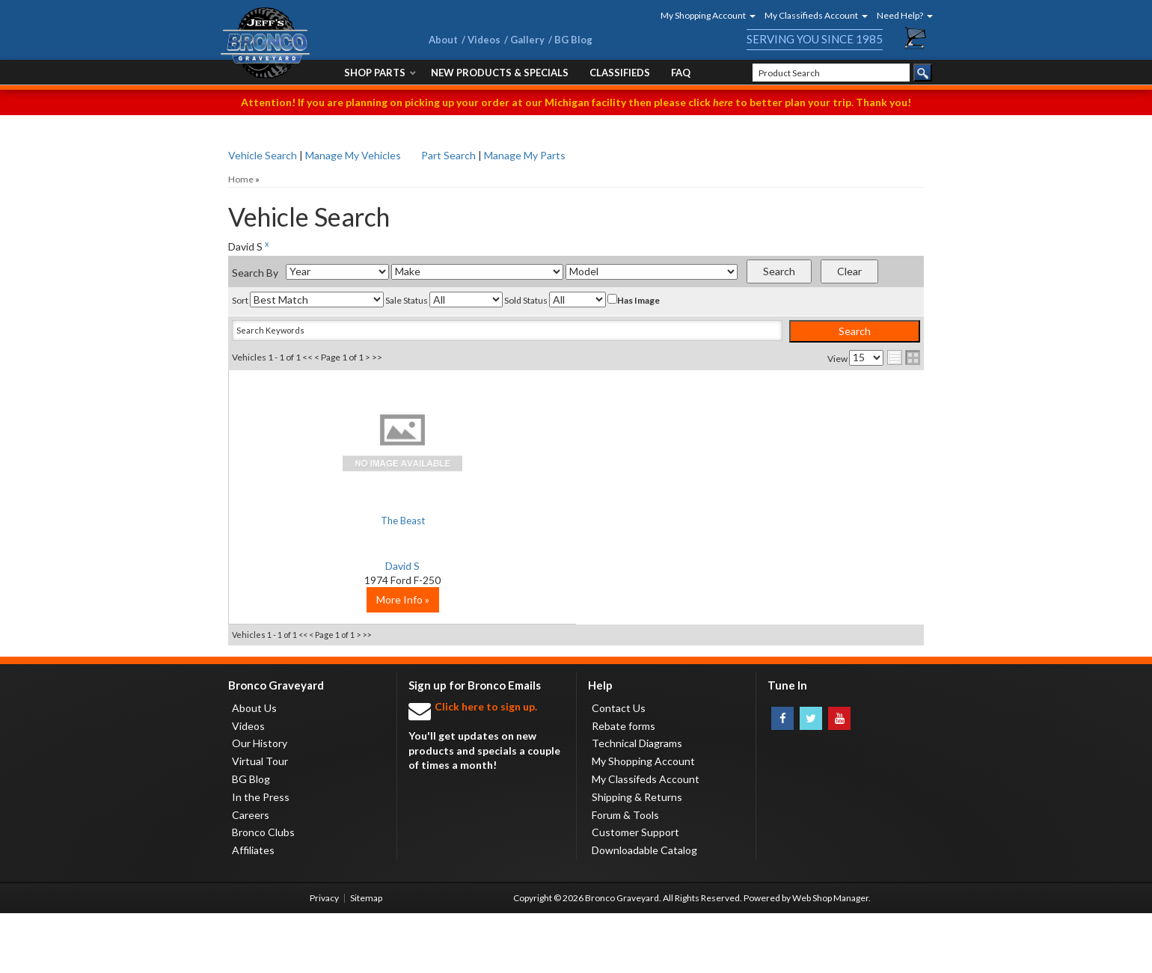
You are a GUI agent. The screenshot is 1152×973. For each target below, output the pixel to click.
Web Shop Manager (830, 957)
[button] (703, 15)
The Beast (344, 520)
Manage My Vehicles (353, 155)
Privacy (324, 957)
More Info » (344, 659)
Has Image (633, 300)
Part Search (448, 155)
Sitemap (366, 957)
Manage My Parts (525, 155)
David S (344, 565)
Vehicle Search (262, 155)
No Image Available (344, 441)
